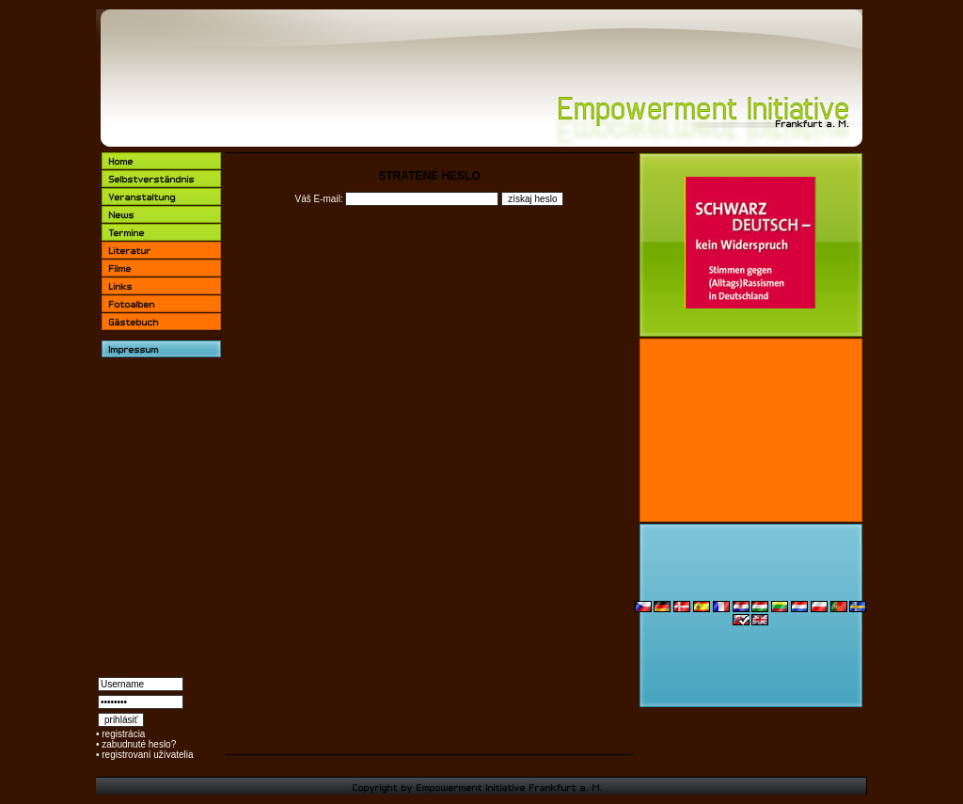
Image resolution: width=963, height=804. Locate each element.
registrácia (123, 734)
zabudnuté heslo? (139, 744)
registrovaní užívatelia (147, 754)
